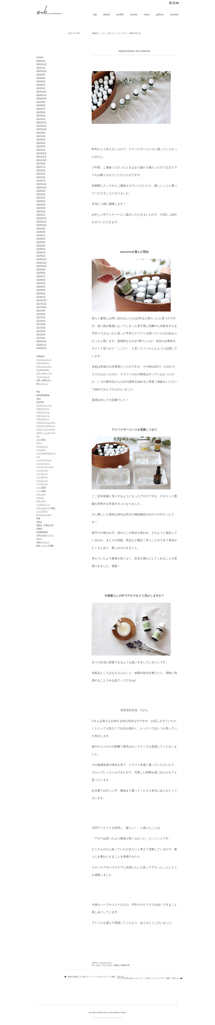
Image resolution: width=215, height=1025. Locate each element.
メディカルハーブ (44, 373)
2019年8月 (40, 232)
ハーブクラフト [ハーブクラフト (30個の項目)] (43, 463)
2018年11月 (41, 262)
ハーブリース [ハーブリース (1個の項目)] (42, 484)
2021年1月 (40, 180)
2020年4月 (40, 204)
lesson (133, 14)
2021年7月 (40, 167)
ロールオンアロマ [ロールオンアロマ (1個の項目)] (44, 515)
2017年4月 (40, 327)
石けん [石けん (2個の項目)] (39, 539)
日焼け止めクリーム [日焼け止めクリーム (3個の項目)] (44, 535)
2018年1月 (40, 297)
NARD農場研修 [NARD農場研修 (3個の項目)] (42, 395)
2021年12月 (41, 153)
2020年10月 (41, 187)
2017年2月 (40, 334)
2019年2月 (40, 252)
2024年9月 (40, 74)
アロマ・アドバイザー (104, 965)
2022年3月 (40, 143)
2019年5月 (40, 242)
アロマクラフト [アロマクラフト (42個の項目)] (43, 409)
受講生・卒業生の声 (122, 965)
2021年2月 (40, 177)
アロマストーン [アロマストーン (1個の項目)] (43, 416)
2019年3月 (40, 249)
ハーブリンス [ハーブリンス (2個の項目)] (42, 481)
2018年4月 (40, 286)
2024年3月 (40, 85)
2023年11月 (41, 95)
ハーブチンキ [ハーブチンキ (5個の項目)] (42, 470)
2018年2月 (40, 293)
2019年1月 (40, 256)
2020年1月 (40, 214)
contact (174, 14)
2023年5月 (40, 112)
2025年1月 (40, 68)
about (106, 14)
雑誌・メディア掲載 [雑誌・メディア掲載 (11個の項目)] (44, 545)
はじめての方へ (43, 370)
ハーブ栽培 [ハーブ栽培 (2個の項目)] (41, 487)
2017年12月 (41, 300)
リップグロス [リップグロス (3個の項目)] (42, 511)
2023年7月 (40, 109)
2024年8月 (40, 78)
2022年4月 (40, 139)
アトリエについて (44, 360)
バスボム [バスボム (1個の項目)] (40, 498)
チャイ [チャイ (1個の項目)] (39, 443)
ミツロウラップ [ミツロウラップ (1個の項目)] (43, 504)
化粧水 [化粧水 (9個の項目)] (39, 522)
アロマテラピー (43, 363)
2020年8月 (40, 194)
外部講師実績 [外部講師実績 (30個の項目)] (42, 532)
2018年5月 (40, 283)
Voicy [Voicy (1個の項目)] (38, 399)
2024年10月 (41, 71)
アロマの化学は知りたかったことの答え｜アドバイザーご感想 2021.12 (148, 978)
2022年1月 (40, 150)
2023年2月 (40, 115)
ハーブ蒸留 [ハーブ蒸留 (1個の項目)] (41, 491)
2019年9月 (40, 228)
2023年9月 (40, 102)
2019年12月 (41, 218)
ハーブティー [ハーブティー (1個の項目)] (42, 474)
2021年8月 (40, 163)
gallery (160, 14)
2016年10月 (41, 348)
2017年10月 (41, 307)
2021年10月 (41, 160)
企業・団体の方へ (44, 380)
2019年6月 (40, 238)
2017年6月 (40, 321)
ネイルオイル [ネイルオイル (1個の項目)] (42, 446)
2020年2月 (40, 211)
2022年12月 (41, 122)
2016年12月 (41, 341)
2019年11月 (41, 221)
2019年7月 (40, 235)
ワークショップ (43, 377)
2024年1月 (40, 88)
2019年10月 (41, 225)
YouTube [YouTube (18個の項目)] (40, 402)
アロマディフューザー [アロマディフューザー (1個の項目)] (45, 422)
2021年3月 (40, 173)
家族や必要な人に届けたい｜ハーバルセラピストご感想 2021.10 (96, 976)
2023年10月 (41, 98)
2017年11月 (41, 303)
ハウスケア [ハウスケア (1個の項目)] (41, 450)
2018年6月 (40, 280)
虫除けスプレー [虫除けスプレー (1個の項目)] (43, 542)
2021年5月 (40, 170)
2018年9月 (40, 269)
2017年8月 (40, 314)
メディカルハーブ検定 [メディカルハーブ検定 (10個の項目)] (45, 508)
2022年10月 (41, 129)
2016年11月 (41, 345)
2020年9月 (40, 191)
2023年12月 (41, 91)
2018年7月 (40, 276)
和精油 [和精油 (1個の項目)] (39, 528)
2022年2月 (40, 146)
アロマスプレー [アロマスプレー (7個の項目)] (43, 419)
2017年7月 (40, 317)
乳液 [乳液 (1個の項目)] (38, 518)
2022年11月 (41, 126)
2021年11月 (41, 156)
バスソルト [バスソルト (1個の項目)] (41, 494)
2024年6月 (40, 81)
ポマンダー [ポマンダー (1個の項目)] (41, 501)
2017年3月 (40, 331)
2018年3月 (40, 290)
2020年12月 (41, 184)
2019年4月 (40, 245)
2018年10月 (41, 266)
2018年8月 (40, 273)
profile (120, 14)
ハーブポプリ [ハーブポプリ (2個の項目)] (42, 477)
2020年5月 (40, 201)
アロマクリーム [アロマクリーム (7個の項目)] (43, 412)
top (95, 14)
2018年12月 (41, 259)
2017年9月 (40, 310)
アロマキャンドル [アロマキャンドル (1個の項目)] (44, 405)
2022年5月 (40, 136)
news (147, 14)
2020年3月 (40, 208)
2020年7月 (40, 197)
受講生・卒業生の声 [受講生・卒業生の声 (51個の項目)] (44, 525)
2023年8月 (40, 105)
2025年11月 (41, 64)
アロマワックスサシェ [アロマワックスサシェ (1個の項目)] (45, 426)
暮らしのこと (42, 383)
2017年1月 (40, 338)
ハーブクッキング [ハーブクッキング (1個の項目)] (44, 460)
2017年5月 (40, 324)
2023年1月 (40, 119)
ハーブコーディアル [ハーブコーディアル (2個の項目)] (44, 467)
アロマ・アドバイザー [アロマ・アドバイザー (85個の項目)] (45, 429)
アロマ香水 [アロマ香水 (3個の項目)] (41, 440)
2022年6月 (40, 132)
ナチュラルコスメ (44, 366)
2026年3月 (40, 61)
